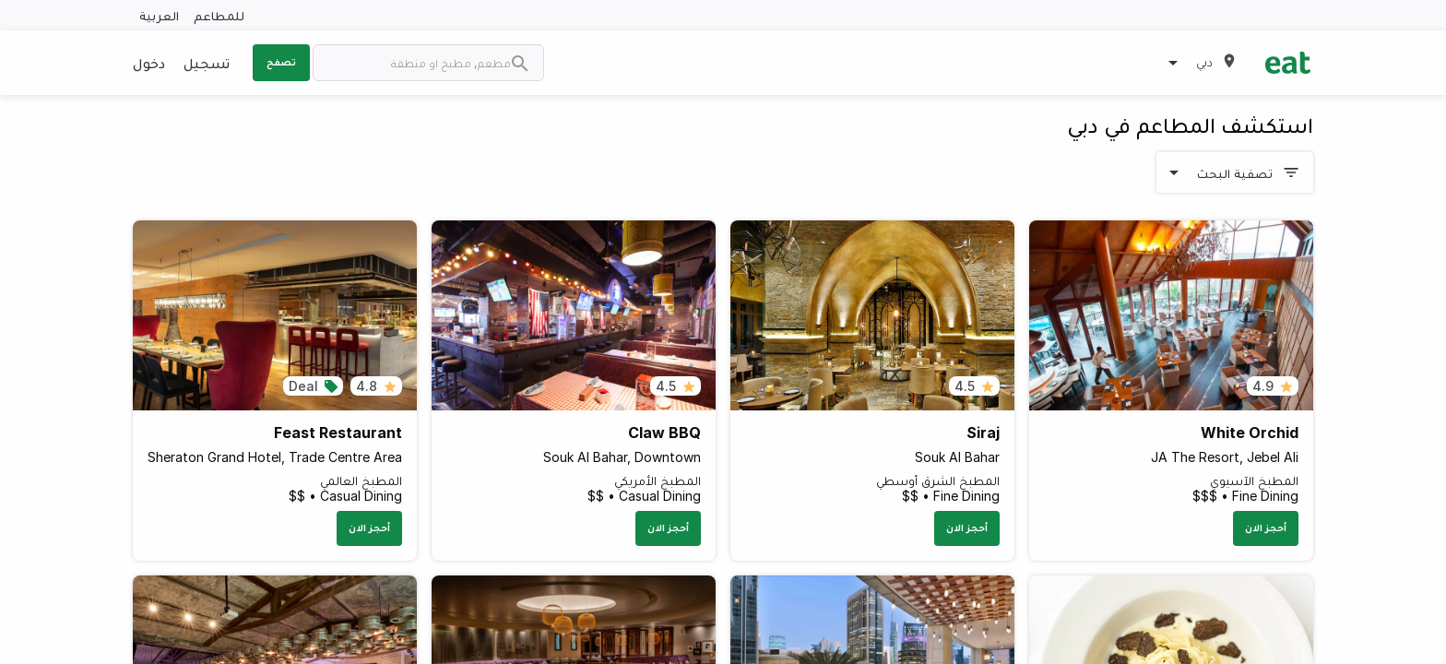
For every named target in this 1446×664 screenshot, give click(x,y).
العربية (159, 15)
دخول (149, 62)
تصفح (281, 61)
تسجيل (207, 62)
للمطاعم (219, 15)
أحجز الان (1265, 527)
